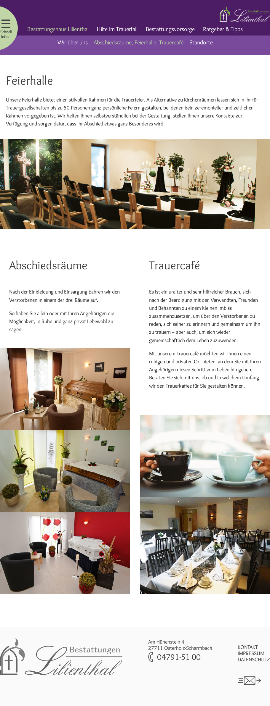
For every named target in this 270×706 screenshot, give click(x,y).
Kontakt (248, 647)
